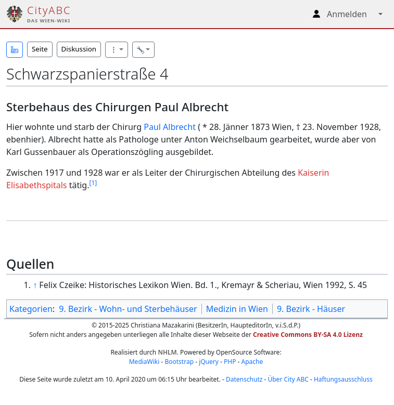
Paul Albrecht (170, 127)
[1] (93, 182)
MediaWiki (144, 361)
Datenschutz (244, 379)
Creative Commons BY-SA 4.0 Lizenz (308, 334)
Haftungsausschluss (343, 379)
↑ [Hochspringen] (35, 285)
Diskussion (78, 49)
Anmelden (347, 14)
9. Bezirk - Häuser (311, 309)
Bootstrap (179, 361)
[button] (14, 50)
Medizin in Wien (237, 309)
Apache (252, 361)
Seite (40, 49)
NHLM (167, 352)
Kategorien (31, 309)
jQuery (209, 361)
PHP (230, 361)
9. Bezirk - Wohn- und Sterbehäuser (128, 309)
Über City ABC (288, 379)
